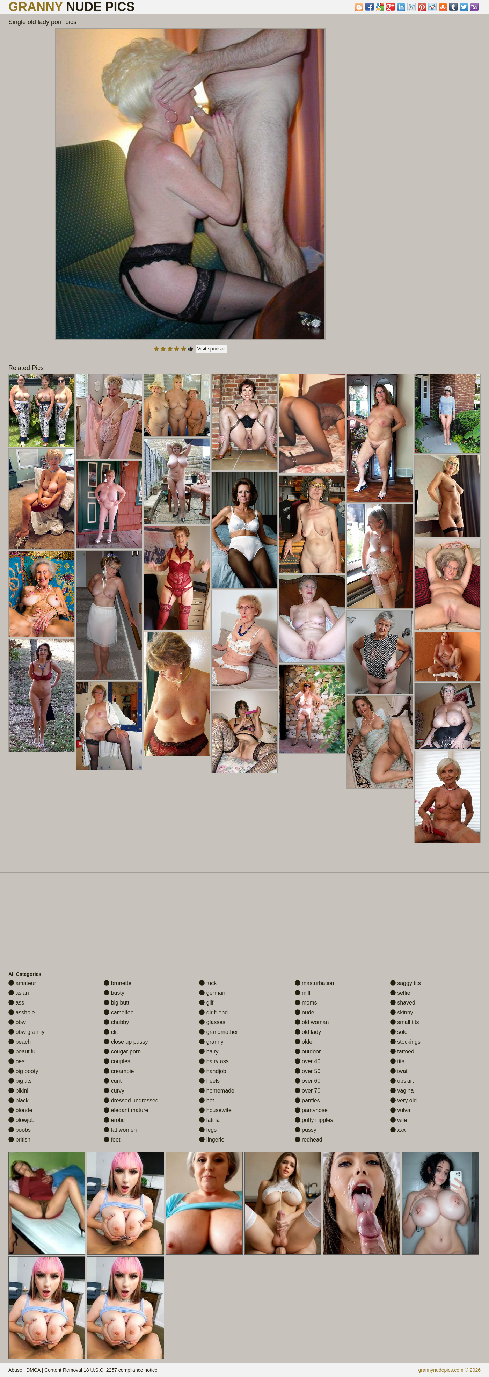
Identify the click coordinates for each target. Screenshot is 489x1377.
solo (399, 1032)
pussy (305, 1130)
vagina (402, 1091)
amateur (22, 983)
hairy (208, 1052)
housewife (215, 1110)
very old (403, 1100)
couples (117, 1061)
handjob (212, 1071)
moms (306, 1003)
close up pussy (126, 1042)
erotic (114, 1120)
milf (303, 993)
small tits (404, 1022)
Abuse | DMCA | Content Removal (45, 1370)
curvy (114, 1091)
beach (19, 1042)
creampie (119, 1071)
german (212, 993)
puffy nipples (314, 1120)
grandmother (218, 1032)
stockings (405, 1042)
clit (111, 1032)
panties (307, 1100)
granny (211, 1042)
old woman (312, 1022)
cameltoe (118, 1012)
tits (397, 1061)
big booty (23, 1071)
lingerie (211, 1140)
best (17, 1061)
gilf (206, 1003)
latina (209, 1120)
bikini (18, 1091)
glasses (212, 1022)
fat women (120, 1130)
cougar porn (122, 1052)
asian (18, 993)
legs (208, 1130)
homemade (216, 1091)
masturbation (314, 983)
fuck (208, 983)
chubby (116, 1022)
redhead (308, 1140)
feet (112, 1140)
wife (398, 1120)
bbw (17, 1022)
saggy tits (405, 983)
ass (16, 1003)
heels (209, 1081)
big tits (20, 1081)
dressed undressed (131, 1100)
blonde (20, 1110)
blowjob (21, 1120)
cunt (113, 1081)
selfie (400, 993)
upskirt (402, 1081)
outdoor (308, 1052)
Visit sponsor (211, 349)
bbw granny (26, 1032)
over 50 (308, 1071)
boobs (19, 1130)
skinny (401, 1012)
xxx (398, 1130)
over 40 (308, 1061)
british (19, 1140)
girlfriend (213, 1012)
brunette (117, 983)
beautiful (22, 1052)
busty (114, 993)
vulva (400, 1110)
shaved (402, 1003)
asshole (21, 1012)
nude (304, 1012)
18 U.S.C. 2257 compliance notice (120, 1370)
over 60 (308, 1081)
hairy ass (213, 1061)
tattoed (402, 1052)
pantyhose (311, 1110)
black (18, 1100)
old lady (308, 1032)
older (304, 1042)
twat (399, 1071)
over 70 (308, 1091)
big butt (116, 1003)
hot (206, 1100)
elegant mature (126, 1110)
